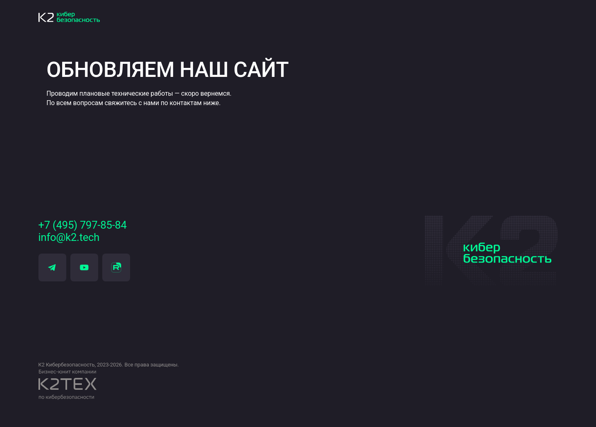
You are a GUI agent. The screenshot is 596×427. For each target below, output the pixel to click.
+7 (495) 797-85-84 (82, 225)
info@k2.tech (69, 237)
